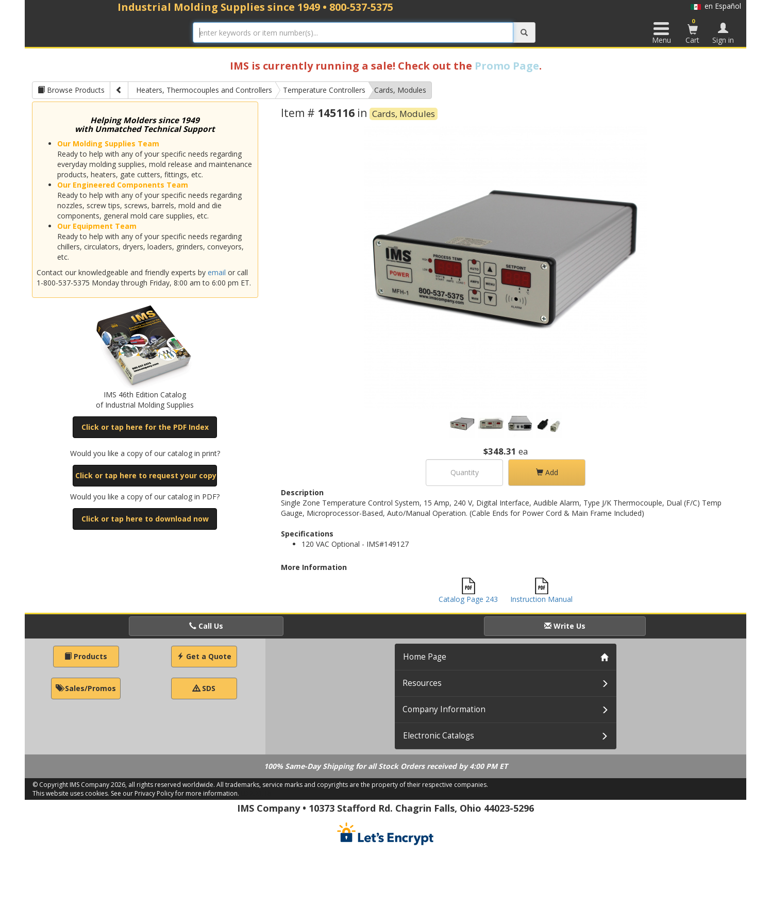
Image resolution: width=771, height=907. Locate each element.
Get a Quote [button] (204, 656)
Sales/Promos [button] (86, 688)
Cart (693, 31)
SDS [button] (204, 688)
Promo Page (507, 66)
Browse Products (71, 90)
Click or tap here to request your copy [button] (145, 475)
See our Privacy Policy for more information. (175, 793)
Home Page (424, 656)
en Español (716, 6)
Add (547, 472)
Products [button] (85, 656)
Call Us (206, 626)
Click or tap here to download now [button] (145, 519)
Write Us (564, 626)
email (217, 272)
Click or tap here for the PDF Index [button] (145, 427)
